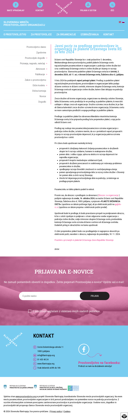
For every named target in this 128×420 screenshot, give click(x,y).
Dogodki (42, 101)
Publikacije (40, 74)
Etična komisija (39, 90)
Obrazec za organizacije (108, 195)
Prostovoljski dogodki (35, 58)
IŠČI (112, 7)
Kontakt (108, 34)
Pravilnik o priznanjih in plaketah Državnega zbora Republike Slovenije (84, 240)
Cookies (67, 411)
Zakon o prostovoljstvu (35, 79)
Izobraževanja (90, 34)
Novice (43, 96)
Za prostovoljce (41, 34)
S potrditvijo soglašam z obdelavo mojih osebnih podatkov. (66, 311)
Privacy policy (56, 411)
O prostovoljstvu (15, 34)
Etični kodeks (39, 85)
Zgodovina (41, 52)
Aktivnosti (40, 68)
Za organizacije (66, 34)
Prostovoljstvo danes (36, 47)
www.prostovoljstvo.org (26, 396)
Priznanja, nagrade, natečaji (32, 63)
